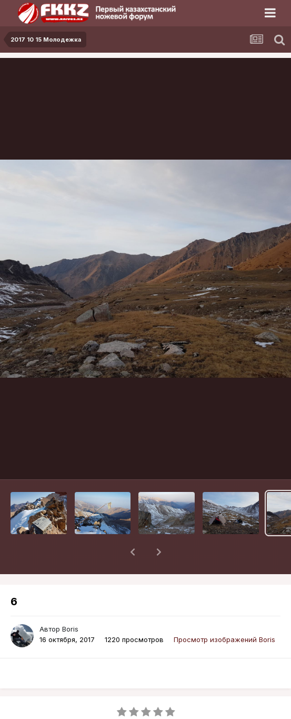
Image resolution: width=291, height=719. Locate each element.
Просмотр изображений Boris (224, 612)
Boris (70, 601)
